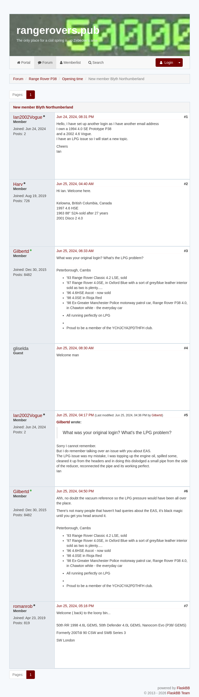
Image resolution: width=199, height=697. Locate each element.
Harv (18, 184)
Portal (23, 63)
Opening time (72, 79)
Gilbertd (21, 251)
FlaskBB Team (178, 693)
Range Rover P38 (43, 79)
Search (96, 63)
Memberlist (70, 63)
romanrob (23, 606)
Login (166, 63)
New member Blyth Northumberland (43, 107)
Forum (45, 63)
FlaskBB (183, 688)
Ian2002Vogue (27, 117)
